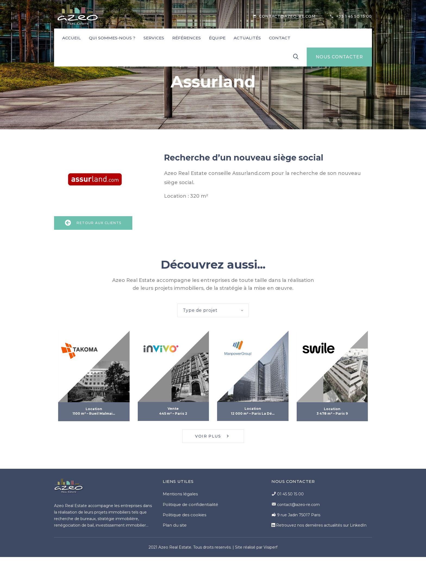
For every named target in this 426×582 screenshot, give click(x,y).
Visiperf (270, 547)
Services (153, 37)
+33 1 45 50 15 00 (354, 16)
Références (186, 37)
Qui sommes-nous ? (112, 37)
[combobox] (213, 310)
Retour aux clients (93, 223)
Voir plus (213, 436)
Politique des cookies (184, 514)
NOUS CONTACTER (339, 56)
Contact (279, 37)
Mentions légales (180, 493)
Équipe (217, 37)
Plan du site (175, 525)
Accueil (71, 37)
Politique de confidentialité (190, 504)
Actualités (247, 37)
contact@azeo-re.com (287, 16)
